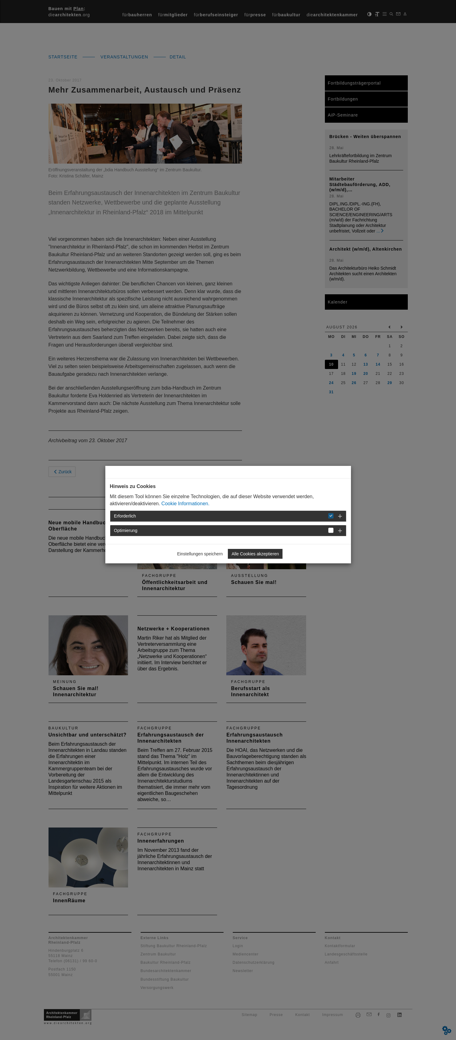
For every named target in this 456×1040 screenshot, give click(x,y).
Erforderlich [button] (125, 516)
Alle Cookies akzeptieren (255, 553)
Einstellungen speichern (200, 553)
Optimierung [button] (125, 530)
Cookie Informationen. (186, 503)
